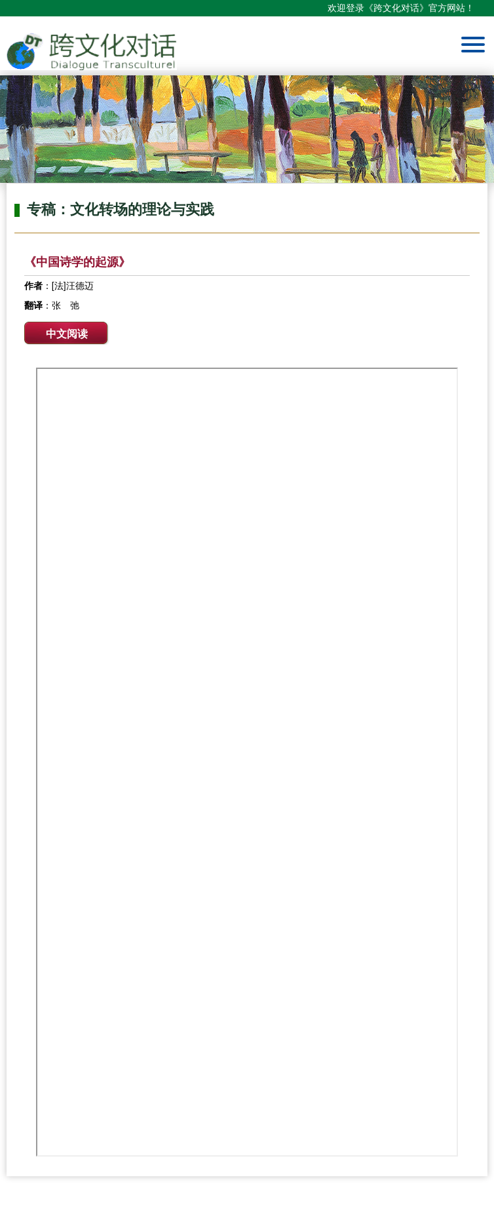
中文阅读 (67, 333)
